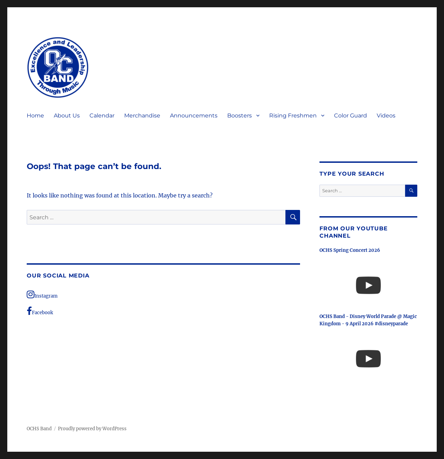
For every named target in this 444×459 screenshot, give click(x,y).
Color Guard (350, 115)
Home (35, 115)
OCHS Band (39, 429)
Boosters (239, 115)
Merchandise (142, 115)
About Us (67, 115)
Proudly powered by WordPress (92, 429)
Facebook (40, 311)
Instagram (42, 294)
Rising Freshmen (293, 115)
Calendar (101, 115)
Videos (386, 115)
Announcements (193, 115)
